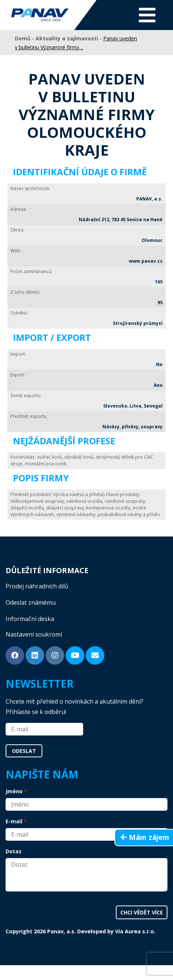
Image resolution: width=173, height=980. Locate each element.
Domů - (25, 38)
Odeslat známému (31, 602)
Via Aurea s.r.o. (135, 931)
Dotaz (14, 851)
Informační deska (30, 619)
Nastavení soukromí (34, 634)
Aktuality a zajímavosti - (69, 38)
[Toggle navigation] (147, 15)
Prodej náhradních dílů (37, 586)
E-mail (14, 821)
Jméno (14, 791)
